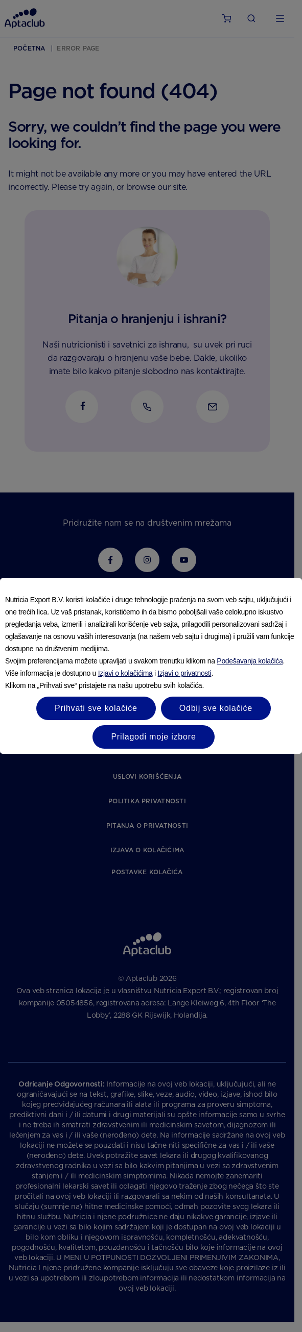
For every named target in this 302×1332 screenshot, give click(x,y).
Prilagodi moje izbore (153, 736)
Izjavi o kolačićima (125, 673)
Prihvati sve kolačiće (96, 708)
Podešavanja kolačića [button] (250, 661)
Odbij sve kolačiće (215, 708)
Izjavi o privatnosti (185, 673)
